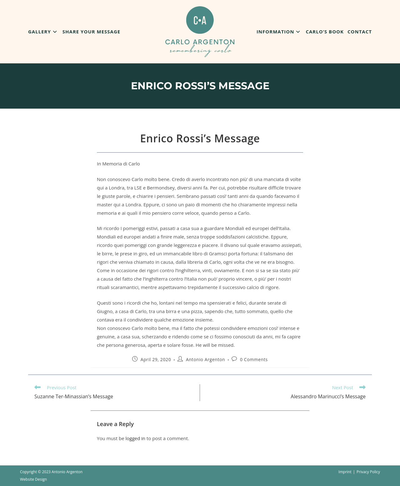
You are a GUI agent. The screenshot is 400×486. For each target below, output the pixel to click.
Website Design (33, 479)
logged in (135, 438)
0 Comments (254, 359)
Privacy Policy (368, 471)
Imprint (344, 471)
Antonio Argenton (205, 359)
